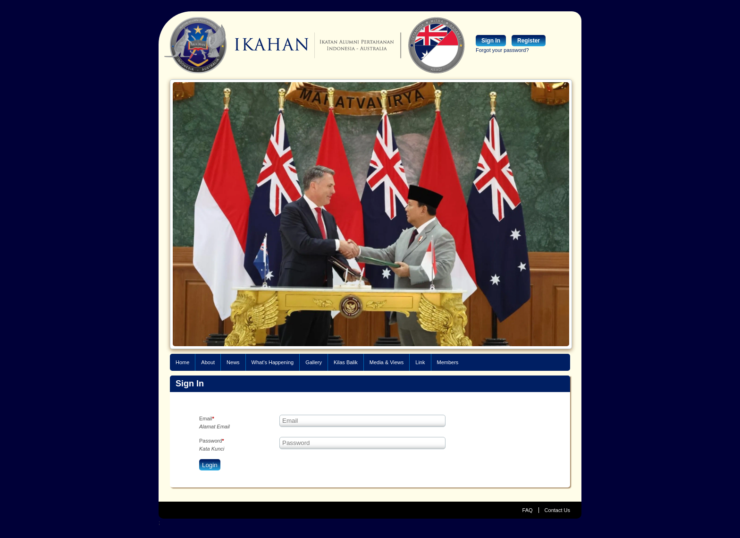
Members (448, 362)
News (233, 362)
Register (528, 40)
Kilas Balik (346, 362)
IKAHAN (236, 45)
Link (420, 362)
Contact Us (557, 510)
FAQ (527, 510)
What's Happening (273, 362)
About (208, 362)
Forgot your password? (502, 50)
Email (206, 418)
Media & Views (387, 362)
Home (182, 362)
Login (210, 465)
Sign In (490, 40)
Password (211, 441)
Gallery (313, 362)
